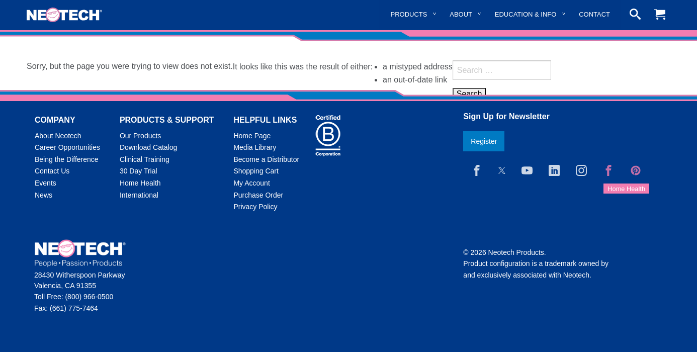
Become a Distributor (266, 159)
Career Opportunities (67, 147)
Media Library (254, 147)
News (43, 195)
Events (45, 183)
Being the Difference (67, 159)
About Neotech (58, 136)
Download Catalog (148, 147)
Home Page (252, 136)
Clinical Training (144, 159)
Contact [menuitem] (594, 14)
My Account (251, 183)
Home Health (140, 183)
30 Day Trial (138, 171)
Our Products (140, 136)
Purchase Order (258, 195)
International (139, 195)
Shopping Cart (256, 171)
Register (484, 141)
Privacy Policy (255, 207)
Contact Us (52, 171)
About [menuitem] (461, 14)
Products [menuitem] (409, 14)
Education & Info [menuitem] (526, 14)
